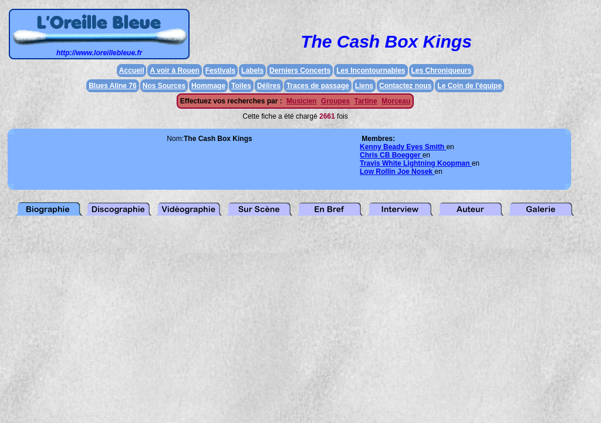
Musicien (301, 101)
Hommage (208, 86)
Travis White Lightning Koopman (416, 163)
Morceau (395, 101)
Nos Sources (164, 86)
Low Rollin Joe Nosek (397, 171)
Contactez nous (405, 86)
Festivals (220, 70)
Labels (252, 70)
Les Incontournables (370, 70)
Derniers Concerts (299, 70)
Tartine (365, 101)
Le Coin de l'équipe (469, 86)
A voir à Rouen (174, 70)
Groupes (335, 101)
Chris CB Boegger (391, 155)
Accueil (131, 70)
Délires (269, 86)
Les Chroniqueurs (441, 70)
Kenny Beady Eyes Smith (403, 147)
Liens (364, 86)
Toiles (241, 86)
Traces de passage (317, 86)
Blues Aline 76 (113, 86)
